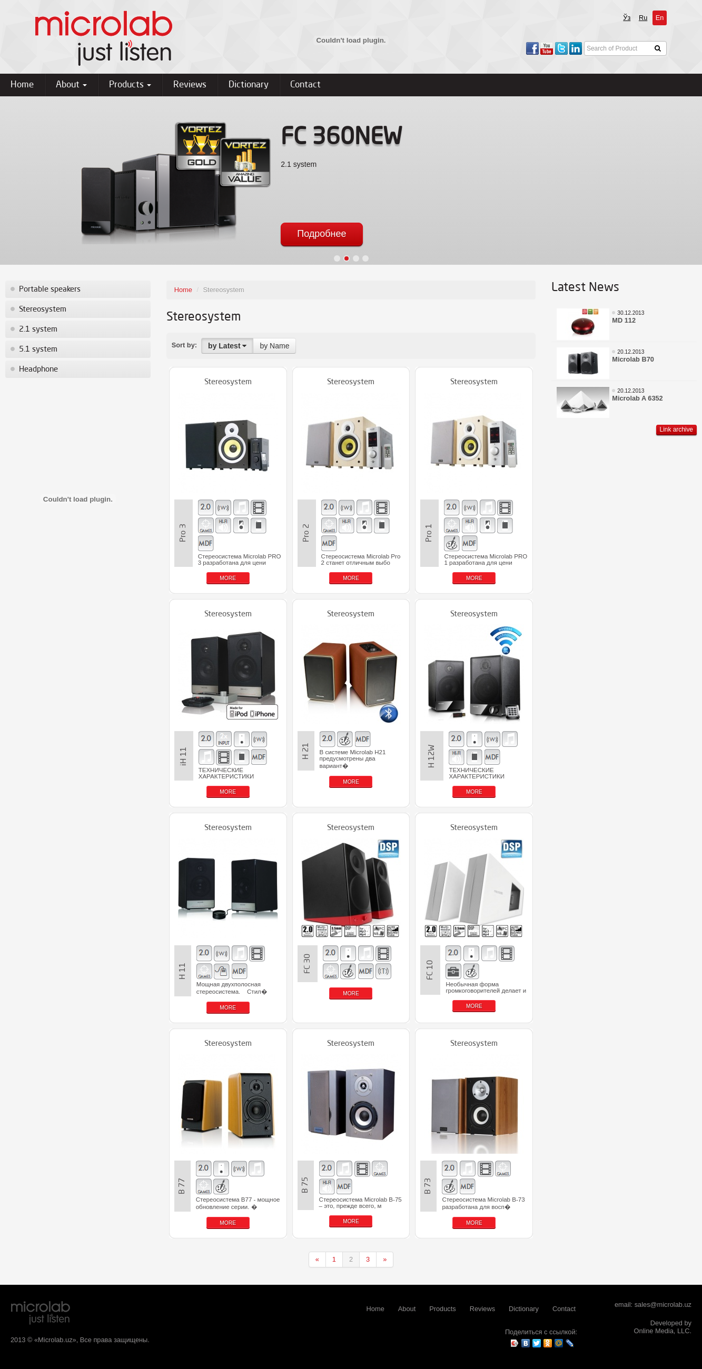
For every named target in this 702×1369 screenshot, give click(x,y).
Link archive (676, 429)
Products (130, 85)
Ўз (626, 18)
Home (22, 85)
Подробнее (321, 233)
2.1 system (38, 329)
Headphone (38, 369)
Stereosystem (42, 309)
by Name (274, 346)
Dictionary (249, 85)
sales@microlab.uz (663, 1304)
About (71, 85)
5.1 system (38, 349)
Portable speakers (50, 289)
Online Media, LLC (661, 1331)
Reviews (189, 85)
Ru (643, 18)
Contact (305, 85)
